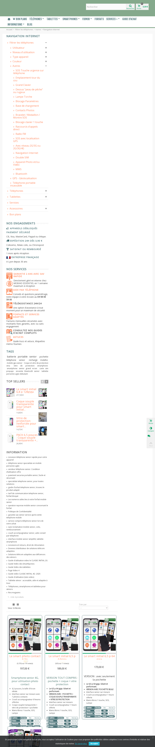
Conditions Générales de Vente (20, 708)
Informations (16, 24)
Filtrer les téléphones (24, 29)
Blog (29, 24)
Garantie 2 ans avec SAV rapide (23, 321)
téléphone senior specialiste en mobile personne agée (20, 527)
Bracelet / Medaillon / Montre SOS (20, 137)
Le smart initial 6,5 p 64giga (95, 94)
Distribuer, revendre (16, 719)
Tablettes (53, 19)
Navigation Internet (20, 182)
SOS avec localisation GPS (22, 165)
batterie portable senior (22, 413)
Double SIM (21, 188)
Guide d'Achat (129, 19)
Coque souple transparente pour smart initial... (25, 468)
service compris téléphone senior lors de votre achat (21, 584)
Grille (51, 43)
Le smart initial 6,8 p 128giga (26, 453)
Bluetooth (20, 204)
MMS (17, 199)
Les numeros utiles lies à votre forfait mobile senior (20, 563)
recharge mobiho (17, 420)
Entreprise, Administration (18, 722)
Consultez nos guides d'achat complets (19, 387)
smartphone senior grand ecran (22, 428)
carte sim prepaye (18, 431)
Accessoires (15, 241)
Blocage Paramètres (19, 117)
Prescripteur (12, 729)
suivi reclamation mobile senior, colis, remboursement (21, 590)
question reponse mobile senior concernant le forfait (21, 569)
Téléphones (36, 19)
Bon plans (20, 19)
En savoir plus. (81, 744)
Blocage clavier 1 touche (23, 146)
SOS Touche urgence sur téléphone (21, 82)
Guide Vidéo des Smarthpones (20, 632)
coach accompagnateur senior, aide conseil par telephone (20, 597)
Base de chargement (20, 124)
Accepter (94, 744)
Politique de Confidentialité (18, 574)
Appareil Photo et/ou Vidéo (23, 194)
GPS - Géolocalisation (19, 210)
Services (13, 236)
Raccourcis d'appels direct (21, 153)
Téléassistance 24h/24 (23, 353)
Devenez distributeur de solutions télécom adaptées (21, 615)
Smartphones (71, 19)
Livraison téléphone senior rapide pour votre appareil (21, 521)
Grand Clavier (22, 96)
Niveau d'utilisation (16, 60)
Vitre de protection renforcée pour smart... (26, 484)
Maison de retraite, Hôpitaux (19, 725)
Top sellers (15, 444)
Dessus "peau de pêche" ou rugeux (22, 103)
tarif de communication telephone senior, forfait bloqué (21, 557)
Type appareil (19, 65)
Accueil (9, 29)
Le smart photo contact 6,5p (60, 94)
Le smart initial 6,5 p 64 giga (131, 94)
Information (16, 515)
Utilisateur (17, 53)
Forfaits (99, 19)
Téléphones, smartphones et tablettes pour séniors (19, 658)
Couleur (16, 70)
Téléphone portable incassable (21, 217)
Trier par (113, 43)
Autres (38, 29)
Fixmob (87, 19)
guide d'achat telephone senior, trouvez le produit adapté (20, 551)
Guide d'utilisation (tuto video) (20, 648)
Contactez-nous (14, 735)
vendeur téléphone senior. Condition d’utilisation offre (18, 533)
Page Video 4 (12, 638)
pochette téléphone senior (22, 416)
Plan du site (12, 732)
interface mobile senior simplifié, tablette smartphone (21, 603)
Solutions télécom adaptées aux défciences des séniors (21, 621)
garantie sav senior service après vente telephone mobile (21, 578)
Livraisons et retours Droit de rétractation (19, 715)
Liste (55, 43)
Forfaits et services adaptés (24, 370)
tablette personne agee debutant (22, 435)
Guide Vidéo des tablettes (18, 635)
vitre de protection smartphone (24, 425)
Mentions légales (14, 705)
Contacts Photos (23, 130)
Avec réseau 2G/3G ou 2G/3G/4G (21, 173)
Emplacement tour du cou (22, 90)
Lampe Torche (22, 111)
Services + (113, 19)
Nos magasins (13, 663)
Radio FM (19, 159)
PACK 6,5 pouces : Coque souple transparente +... (27, 500)
